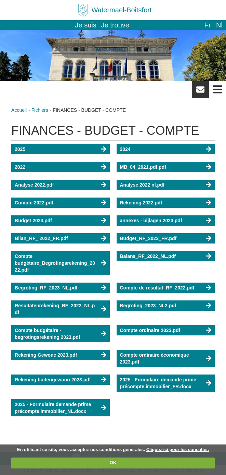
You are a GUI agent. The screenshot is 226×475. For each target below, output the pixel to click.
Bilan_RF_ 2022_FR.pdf (41, 238)
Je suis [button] (85, 25)
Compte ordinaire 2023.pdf (150, 330)
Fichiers (39, 110)
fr (207, 25)
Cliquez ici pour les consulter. (177, 449)
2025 (20, 149)
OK (113, 462)
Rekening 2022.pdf (141, 202)
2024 (125, 149)
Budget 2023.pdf (33, 220)
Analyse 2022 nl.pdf (142, 185)
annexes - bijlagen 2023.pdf (151, 220)
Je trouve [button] (115, 25)
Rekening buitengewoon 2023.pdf (53, 379)
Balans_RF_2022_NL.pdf (148, 256)
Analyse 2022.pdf (34, 185)
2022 (20, 167)
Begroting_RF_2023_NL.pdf (46, 287)
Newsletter (200, 92)
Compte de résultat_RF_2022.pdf (157, 287)
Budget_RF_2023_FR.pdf (148, 238)
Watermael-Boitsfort (122, 10)
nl (219, 25)
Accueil (19, 110)
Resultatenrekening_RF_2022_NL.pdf (55, 309)
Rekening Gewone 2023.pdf (46, 355)
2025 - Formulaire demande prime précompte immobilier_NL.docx (53, 408)
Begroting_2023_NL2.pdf (148, 305)
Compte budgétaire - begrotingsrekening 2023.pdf (47, 334)
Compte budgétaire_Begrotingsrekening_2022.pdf (55, 263)
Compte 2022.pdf (34, 202)
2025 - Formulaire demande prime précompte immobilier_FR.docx (158, 383)
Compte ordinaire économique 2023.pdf (154, 358)
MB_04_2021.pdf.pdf (143, 167)
